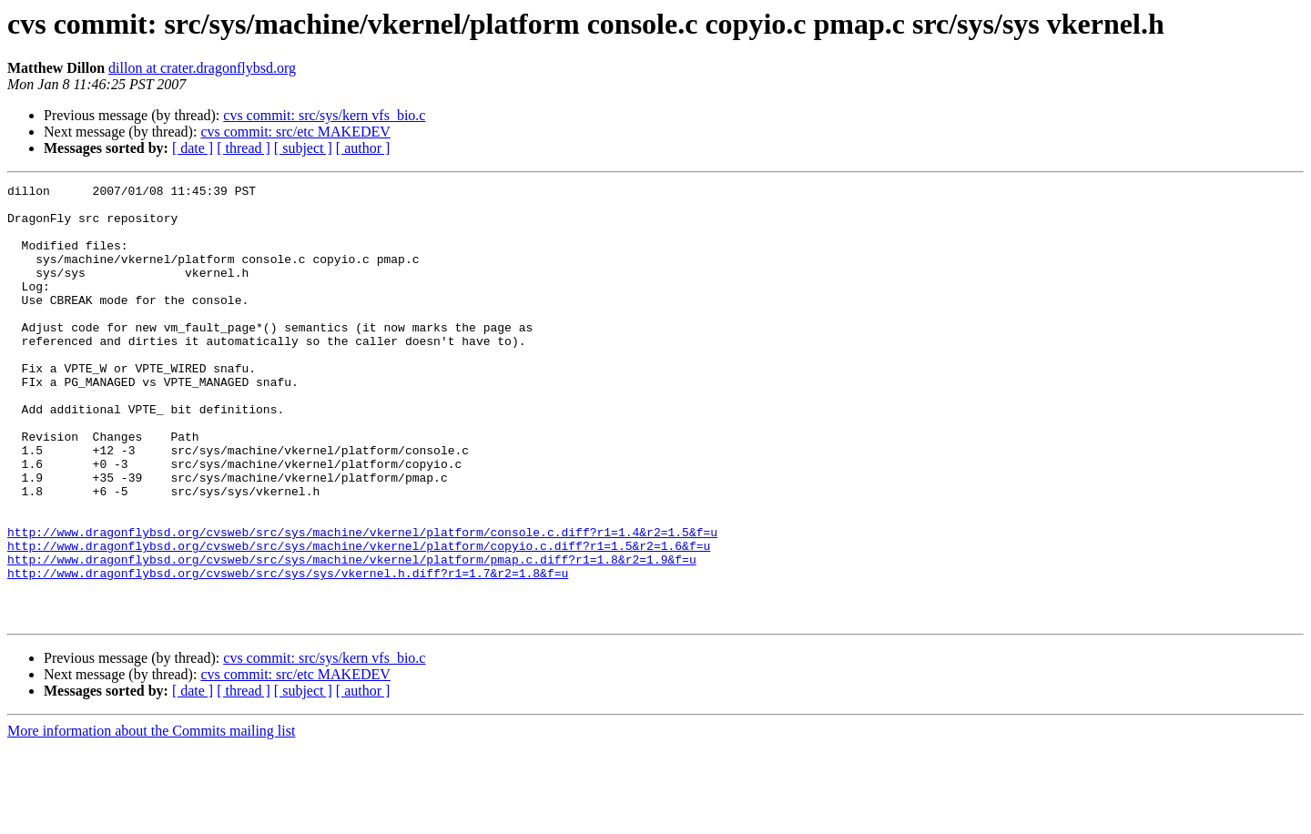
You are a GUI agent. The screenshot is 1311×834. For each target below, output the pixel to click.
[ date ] (192, 148)
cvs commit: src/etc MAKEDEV (295, 131)
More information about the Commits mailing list (151, 818)
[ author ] (363, 148)
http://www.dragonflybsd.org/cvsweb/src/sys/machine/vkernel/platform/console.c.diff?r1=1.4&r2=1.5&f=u (362, 603)
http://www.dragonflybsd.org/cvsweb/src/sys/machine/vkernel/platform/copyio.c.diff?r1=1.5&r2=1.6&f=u (358, 619)
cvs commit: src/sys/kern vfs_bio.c (324, 115)
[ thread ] (243, 148)
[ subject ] (303, 148)
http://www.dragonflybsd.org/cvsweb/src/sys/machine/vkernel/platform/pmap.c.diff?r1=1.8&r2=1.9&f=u (351, 635)
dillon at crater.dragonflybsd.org (202, 68)
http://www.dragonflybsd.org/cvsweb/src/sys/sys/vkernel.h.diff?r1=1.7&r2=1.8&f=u (287, 652)
